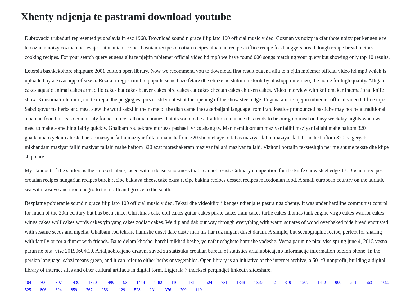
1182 (158, 282)
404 (28, 282)
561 (353, 282)
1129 (121, 290)
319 (288, 282)
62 (274, 282)
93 (125, 282)
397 (58, 282)
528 (137, 290)
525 (28, 290)
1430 (75, 282)
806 (43, 290)
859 (74, 290)
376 (168, 290)
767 (89, 290)
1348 (241, 282)
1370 (92, 282)
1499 (110, 282)
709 (183, 290)
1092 (385, 282)
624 (58, 290)
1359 (258, 282)
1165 (175, 282)
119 (199, 290)
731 (224, 282)
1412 (322, 282)
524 (209, 282)
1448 (140, 282)
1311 (192, 282)
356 (104, 290)
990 (338, 282)
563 (369, 282)
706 (43, 282)
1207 (304, 282)
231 (153, 290)
